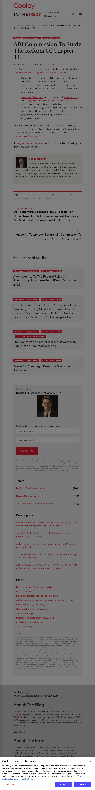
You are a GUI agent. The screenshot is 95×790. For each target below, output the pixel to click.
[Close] (91, 762)
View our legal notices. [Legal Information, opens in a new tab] (23, 780)
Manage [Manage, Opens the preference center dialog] (10, 785)
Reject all (82, 785)
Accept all (63, 785)
